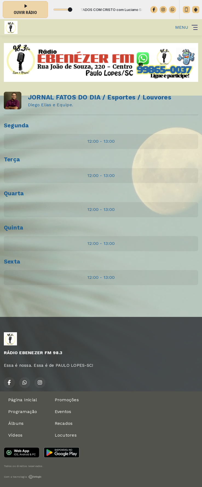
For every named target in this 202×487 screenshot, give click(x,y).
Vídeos (15, 435)
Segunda (16, 125)
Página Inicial (22, 399)
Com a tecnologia (23, 477)
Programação (22, 411)
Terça (12, 159)
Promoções (67, 399)
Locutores (66, 435)
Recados (64, 423)
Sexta (12, 261)
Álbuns (16, 423)
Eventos (63, 411)
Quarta (14, 193)
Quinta (13, 227)
